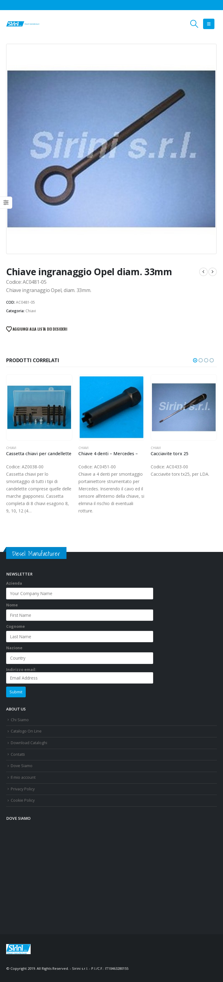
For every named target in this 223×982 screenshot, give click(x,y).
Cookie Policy (23, 800)
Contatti (18, 754)
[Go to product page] (39, 407)
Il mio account (23, 777)
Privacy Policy (23, 789)
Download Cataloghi (29, 742)
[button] (194, 24)
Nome (12, 605)
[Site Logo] (23, 24)
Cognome (15, 626)
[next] (212, 272)
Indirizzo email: (79, 675)
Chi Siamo (20, 719)
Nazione (14, 647)
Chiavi (30, 310)
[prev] (203, 272)
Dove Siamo (21, 765)
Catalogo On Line (26, 731)
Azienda (14, 583)
